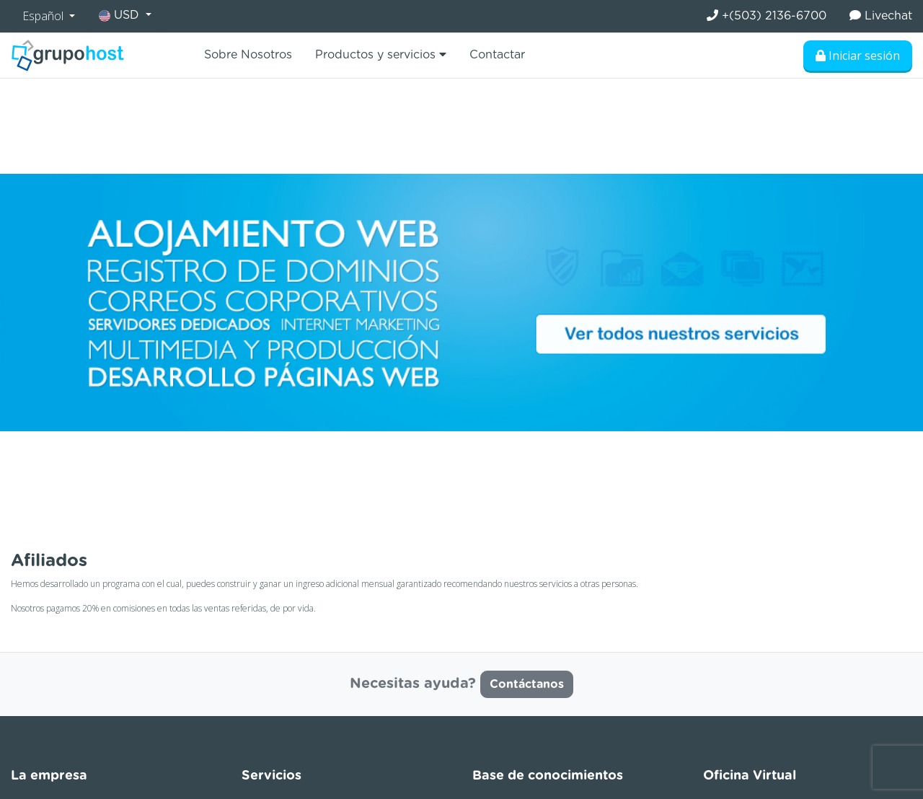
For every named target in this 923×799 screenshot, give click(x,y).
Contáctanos (527, 684)
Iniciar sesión (858, 55)
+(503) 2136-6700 (766, 15)
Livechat (880, 15)
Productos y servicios (380, 54)
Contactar (497, 55)
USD (121, 15)
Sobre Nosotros (248, 55)
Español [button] (44, 16)
